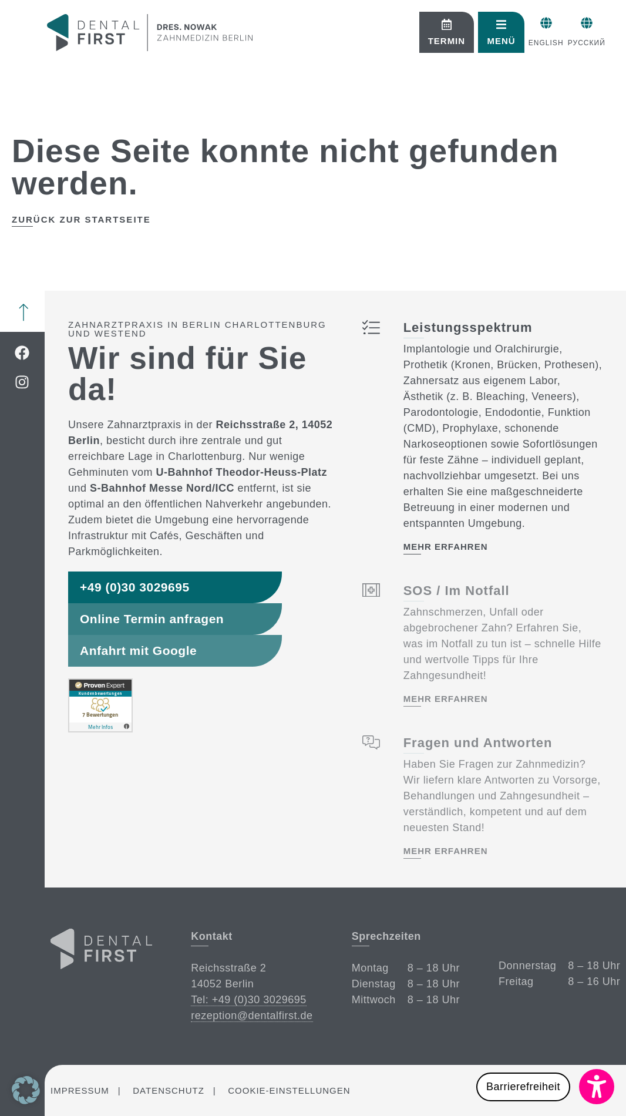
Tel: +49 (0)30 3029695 (249, 1000)
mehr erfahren (445, 547)
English (488, 43)
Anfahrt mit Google (138, 650)
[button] (545, 1086)
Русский (537, 43)
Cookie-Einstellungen (289, 1090)
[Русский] (537, 23)
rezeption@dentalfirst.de (251, 1015)
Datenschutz (168, 1090)
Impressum (80, 1090)
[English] (488, 23)
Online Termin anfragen (152, 619)
